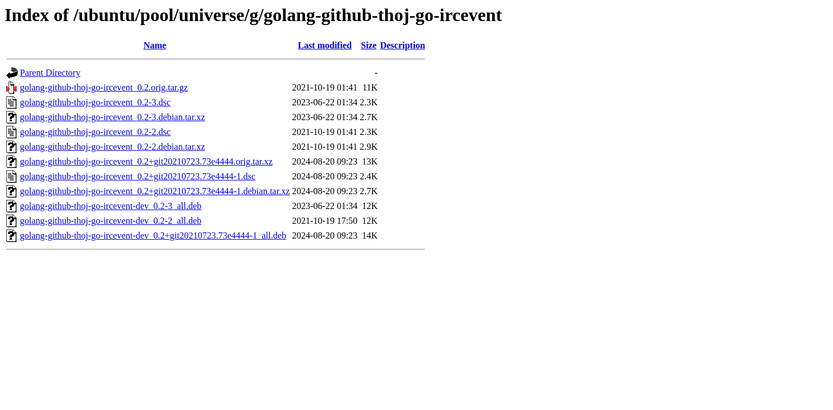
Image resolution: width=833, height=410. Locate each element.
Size (369, 45)
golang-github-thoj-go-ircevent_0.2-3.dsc (95, 102)
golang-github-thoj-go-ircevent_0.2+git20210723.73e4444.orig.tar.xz (146, 161)
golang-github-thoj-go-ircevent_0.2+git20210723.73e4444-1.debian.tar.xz (155, 191)
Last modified (325, 45)
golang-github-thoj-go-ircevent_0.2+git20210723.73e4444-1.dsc (137, 176)
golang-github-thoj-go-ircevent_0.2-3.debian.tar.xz (112, 117)
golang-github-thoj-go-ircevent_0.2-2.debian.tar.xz (112, 146)
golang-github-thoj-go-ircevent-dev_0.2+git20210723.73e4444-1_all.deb (153, 235)
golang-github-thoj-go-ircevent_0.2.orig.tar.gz (104, 87)
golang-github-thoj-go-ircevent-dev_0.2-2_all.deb (110, 221)
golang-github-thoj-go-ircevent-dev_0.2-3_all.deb (110, 206)
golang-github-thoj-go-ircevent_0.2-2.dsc (95, 132)
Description (402, 45)
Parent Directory (50, 72)
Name (154, 45)
